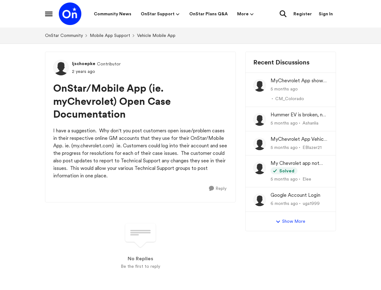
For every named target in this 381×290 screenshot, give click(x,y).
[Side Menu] (49, 13)
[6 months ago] (284, 203)
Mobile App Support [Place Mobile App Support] (110, 35)
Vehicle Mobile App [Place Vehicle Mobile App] (156, 35)
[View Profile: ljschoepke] (61, 67)
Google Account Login (295, 195)
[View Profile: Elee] (259, 168)
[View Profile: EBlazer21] (259, 144)
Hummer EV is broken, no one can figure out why (298, 115)
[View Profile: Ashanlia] (259, 119)
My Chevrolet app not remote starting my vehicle (295, 163)
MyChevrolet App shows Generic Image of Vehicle (299, 81)
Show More (290, 221)
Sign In (326, 13)
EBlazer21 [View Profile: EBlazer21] (312, 147)
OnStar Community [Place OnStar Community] (64, 35)
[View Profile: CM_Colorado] (259, 85)
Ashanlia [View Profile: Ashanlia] (310, 122)
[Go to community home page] (70, 14)
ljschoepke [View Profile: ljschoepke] (83, 63)
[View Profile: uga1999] (259, 200)
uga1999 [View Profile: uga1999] (311, 203)
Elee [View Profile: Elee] (306, 178)
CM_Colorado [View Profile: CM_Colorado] (289, 98)
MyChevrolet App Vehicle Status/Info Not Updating (299, 139)
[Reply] (218, 188)
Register (302, 13)
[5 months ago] (284, 89)
